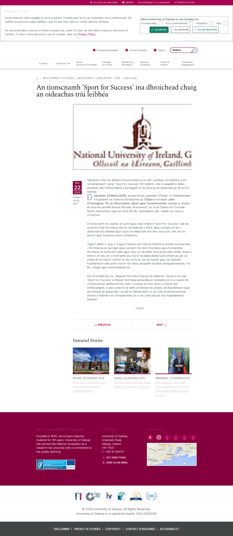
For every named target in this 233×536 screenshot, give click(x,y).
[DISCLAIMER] (63, 529)
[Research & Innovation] (128, 63)
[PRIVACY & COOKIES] (89, 529)
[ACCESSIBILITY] (169, 529)
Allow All (161, 29)
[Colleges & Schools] (109, 63)
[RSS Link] (193, 437)
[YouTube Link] (176, 437)
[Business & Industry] (148, 63)
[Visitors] (159, 51)
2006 (117, 78)
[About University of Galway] (87, 63)
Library (129, 2)
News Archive (104, 78)
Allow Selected (207, 29)
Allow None (181, 29)
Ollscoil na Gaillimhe (105, 2)
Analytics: (202, 23)
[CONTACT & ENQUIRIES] (142, 529)
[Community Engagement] (188, 63)
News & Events (86, 78)
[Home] (37, 78)
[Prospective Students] (105, 51)
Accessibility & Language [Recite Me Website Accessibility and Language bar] (153, 2)
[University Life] (64, 63)
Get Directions (116, 457)
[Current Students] (136, 51)
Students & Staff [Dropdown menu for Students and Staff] (185, 2)
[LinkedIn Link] (184, 437)
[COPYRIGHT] (115, 529)
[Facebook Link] (167, 437)
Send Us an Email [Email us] (117, 462)
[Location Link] (172, 464)
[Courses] (45, 63)
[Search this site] (193, 50)
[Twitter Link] (150, 437)
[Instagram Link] (158, 437)
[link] (78, 496)
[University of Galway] (60, 49)
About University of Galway (58, 78)
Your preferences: (176, 23)
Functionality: (149, 23)
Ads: (219, 23)
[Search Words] (183, 50)
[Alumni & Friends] (168, 63)
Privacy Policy (86, 34)
